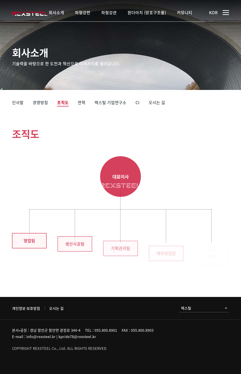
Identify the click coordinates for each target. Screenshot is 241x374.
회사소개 (56, 12)
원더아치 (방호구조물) (147, 12)
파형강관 (109, 12)
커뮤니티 (184, 12)
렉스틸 (204, 308)
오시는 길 (56, 308)
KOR (213, 12)
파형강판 (82, 12)
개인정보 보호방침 (26, 308)
